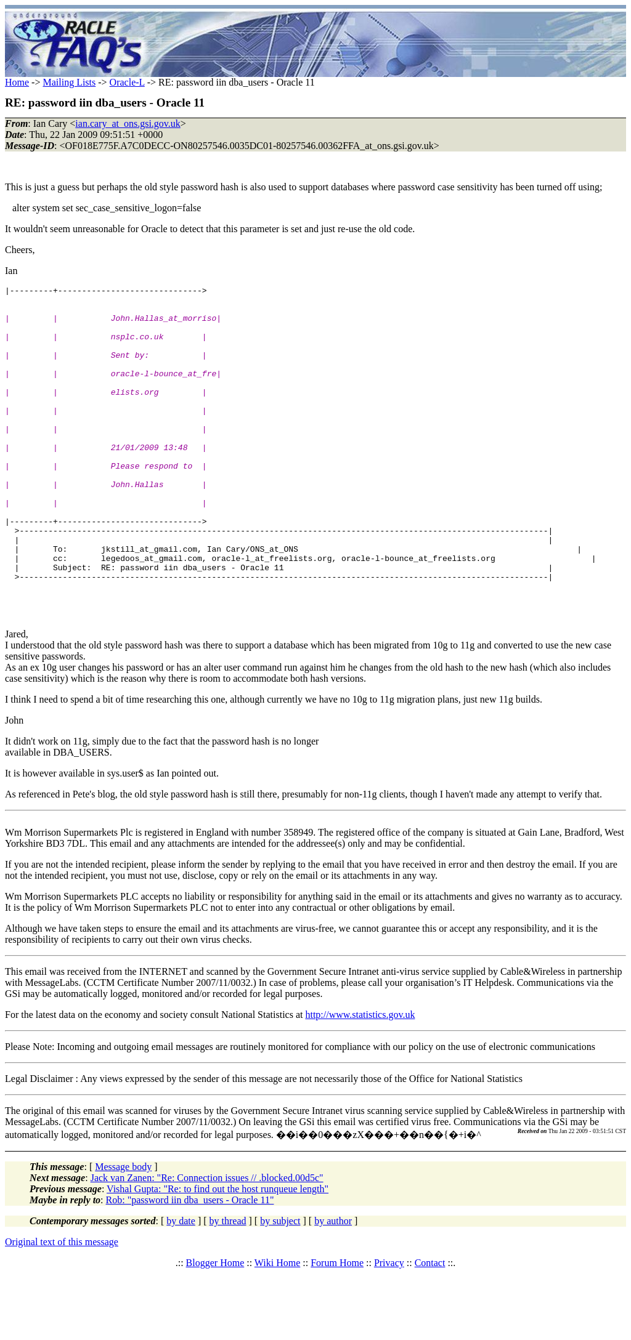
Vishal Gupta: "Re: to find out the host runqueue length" (217, 1255)
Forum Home (337, 1329)
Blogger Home (215, 1329)
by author (333, 1287)
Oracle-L (127, 82)
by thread (228, 1287)
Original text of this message (61, 1308)
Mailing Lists (69, 82)
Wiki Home (277, 1329)
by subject (280, 1287)
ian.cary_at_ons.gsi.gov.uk (127, 123)
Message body (123, 1233)
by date (180, 1287)
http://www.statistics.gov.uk (360, 1081)
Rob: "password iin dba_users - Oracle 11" (190, 1266)
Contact (430, 1329)
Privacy (389, 1329)
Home (17, 82)
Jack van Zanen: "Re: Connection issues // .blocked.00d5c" (207, 1244)
